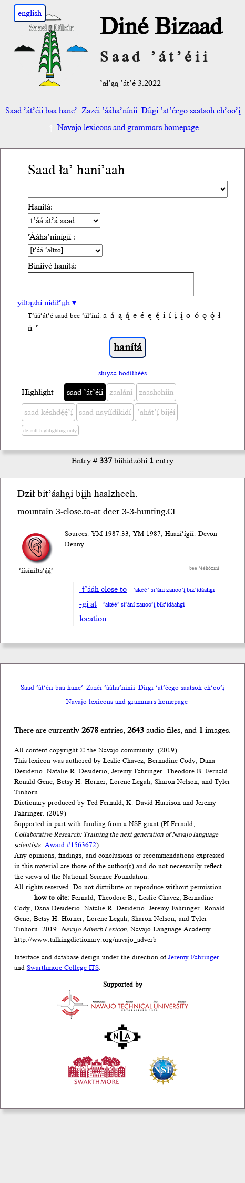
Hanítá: (40, 207)
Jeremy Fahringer (193, 957)
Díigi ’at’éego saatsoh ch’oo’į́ (190, 110)
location (92, 618)
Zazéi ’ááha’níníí (109, 110)
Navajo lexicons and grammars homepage (123, 127)
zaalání (120, 392)
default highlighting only (50, 430)
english (30, 13)
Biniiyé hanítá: (52, 266)
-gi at (88, 604)
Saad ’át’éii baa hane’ (41, 110)
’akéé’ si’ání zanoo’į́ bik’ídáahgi (174, 590)
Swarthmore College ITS (63, 967)
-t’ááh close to (103, 589)
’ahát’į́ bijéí (156, 412)
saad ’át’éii (85, 392)
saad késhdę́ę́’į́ (48, 412)
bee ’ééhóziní (204, 568)
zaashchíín (156, 392)
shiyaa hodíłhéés (122, 373)
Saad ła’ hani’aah (76, 170)
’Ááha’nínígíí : (51, 237)
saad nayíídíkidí (105, 412)
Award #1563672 (70, 845)
